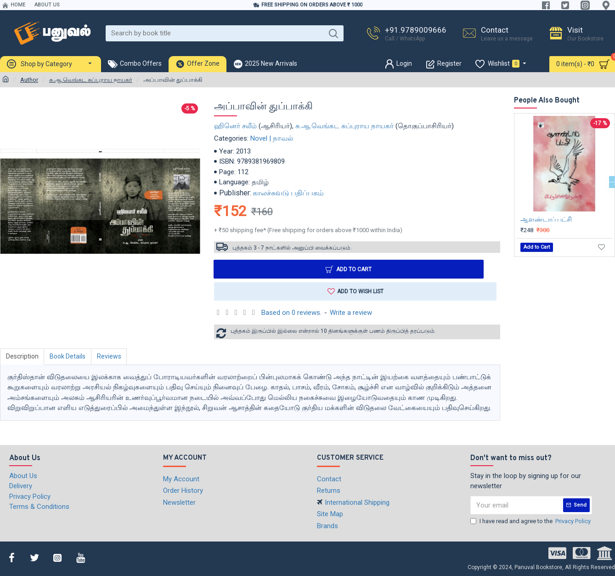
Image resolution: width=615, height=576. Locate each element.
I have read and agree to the (531, 521)
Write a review (351, 312)
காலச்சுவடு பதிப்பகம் (288, 192)
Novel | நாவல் (271, 138)
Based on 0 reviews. (291, 312)
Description (22, 356)
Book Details (68, 356)
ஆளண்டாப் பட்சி (546, 219)
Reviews (109, 356)
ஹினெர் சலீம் (235, 126)
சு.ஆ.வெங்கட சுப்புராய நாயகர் (90, 79)
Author (29, 79)
